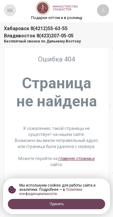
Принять (57, 204)
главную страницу (76, 158)
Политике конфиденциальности (50, 191)
